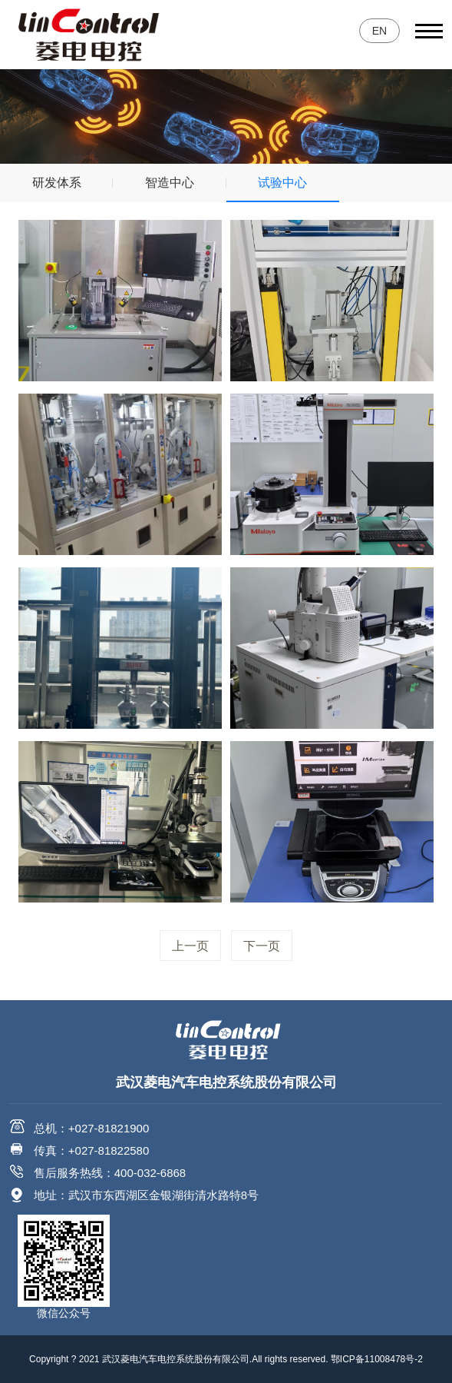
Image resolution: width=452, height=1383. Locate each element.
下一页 (261, 945)
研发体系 (56, 182)
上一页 (190, 945)
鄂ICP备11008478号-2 (377, 1359)
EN (379, 31)
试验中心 (282, 182)
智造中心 (169, 182)
